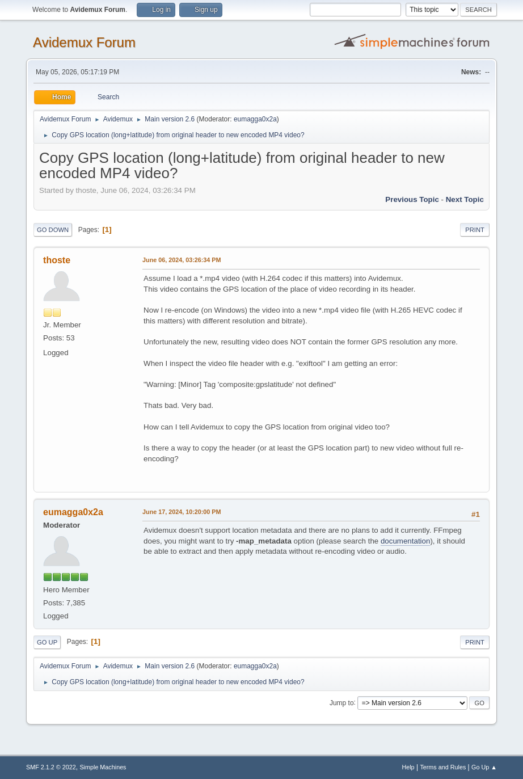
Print (474, 229)
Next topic (465, 199)
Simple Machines (102, 767)
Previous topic (412, 199)
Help (408, 767)
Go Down (53, 229)
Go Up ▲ (484, 767)
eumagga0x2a (255, 119)
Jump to (342, 702)
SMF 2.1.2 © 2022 (51, 767)
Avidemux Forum (84, 42)
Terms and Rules (443, 767)
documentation (405, 541)
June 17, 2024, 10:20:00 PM (181, 511)
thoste (56, 260)
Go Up (47, 642)
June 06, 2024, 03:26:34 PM (181, 259)
